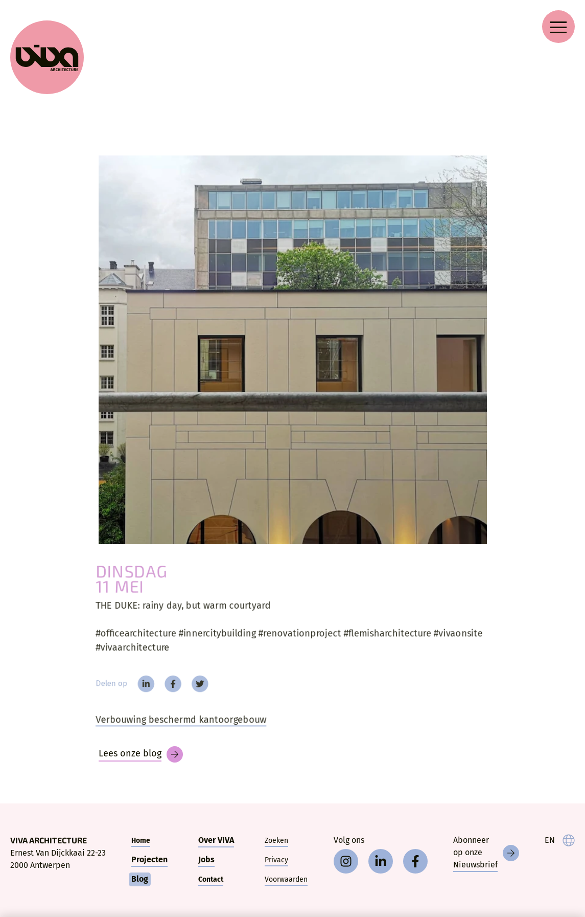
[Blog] (141, 754)
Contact (210, 879)
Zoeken (276, 840)
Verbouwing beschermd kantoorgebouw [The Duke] (176, 722)
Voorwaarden (286, 879)
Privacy (276, 860)
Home (140, 840)
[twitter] (196, 685)
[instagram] (346, 861)
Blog (139, 879)
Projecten (149, 859)
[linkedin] (140, 685)
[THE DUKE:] (293, 349)
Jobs (206, 859)
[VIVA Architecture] (47, 57)
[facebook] (168, 685)
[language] (560, 840)
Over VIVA (216, 840)
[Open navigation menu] (558, 26)
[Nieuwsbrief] (486, 853)
